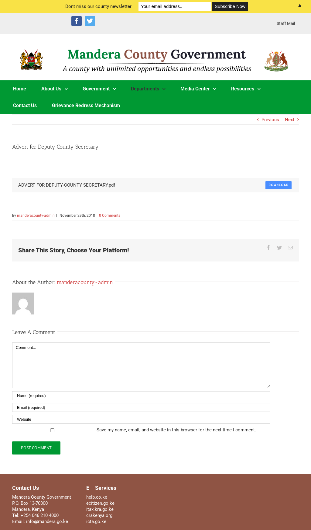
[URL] (141, 419)
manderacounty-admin (36, 215)
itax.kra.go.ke (100, 509)
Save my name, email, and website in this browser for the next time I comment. (176, 430)
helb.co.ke (96, 497)
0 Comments (109, 215)
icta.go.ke (96, 521)
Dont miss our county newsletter (98, 6)
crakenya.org (99, 515)
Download (278, 185)
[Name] (141, 395)
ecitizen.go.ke (100, 503)
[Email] (141, 407)
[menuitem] (286, 23)
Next (289, 119)
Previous (270, 119)
